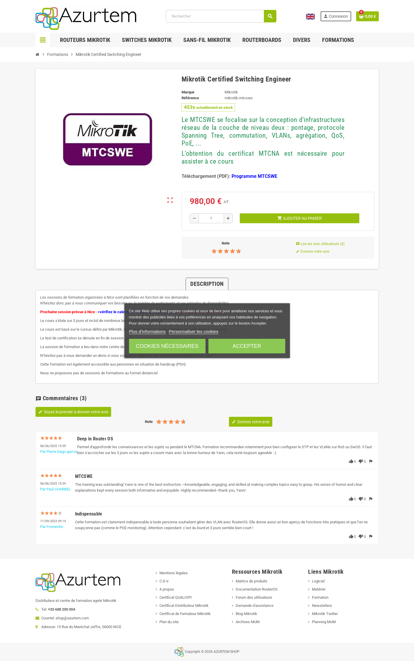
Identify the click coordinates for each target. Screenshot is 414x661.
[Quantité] (211, 218)
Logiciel (318, 581)
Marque (188, 92)
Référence (190, 98)
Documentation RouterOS (257, 589)
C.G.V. (164, 581)
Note (226, 243)
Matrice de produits (251, 581)
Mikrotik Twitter (325, 614)
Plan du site (169, 622)
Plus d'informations (147, 331)
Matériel (318, 589)
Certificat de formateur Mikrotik (185, 614)
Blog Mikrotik (246, 614)
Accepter (246, 346)
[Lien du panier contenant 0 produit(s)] (367, 16)
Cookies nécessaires (167, 346)
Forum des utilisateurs (254, 597)
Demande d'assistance (254, 605)
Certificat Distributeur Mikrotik (184, 605)
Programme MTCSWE (254, 176)
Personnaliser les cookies (193, 331)
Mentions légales (173, 573)
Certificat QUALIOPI (175, 597)
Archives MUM (248, 622)
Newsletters (322, 605)
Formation (320, 597)
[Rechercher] (221, 16)
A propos (166, 589)
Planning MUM (324, 622)
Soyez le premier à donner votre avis (73, 412)
